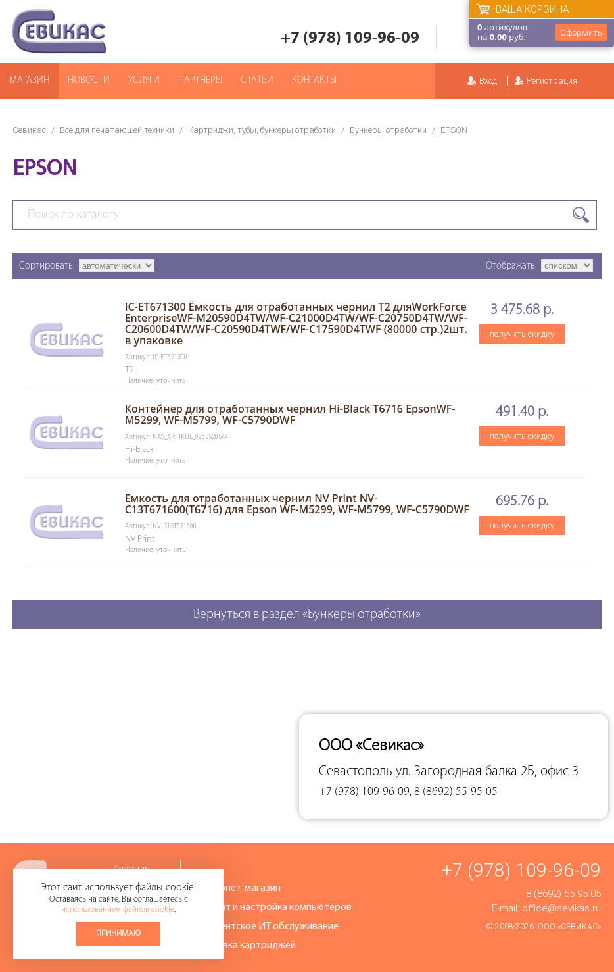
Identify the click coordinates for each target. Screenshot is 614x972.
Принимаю (118, 933)
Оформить (581, 33)
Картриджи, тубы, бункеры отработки (262, 130)
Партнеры (200, 81)
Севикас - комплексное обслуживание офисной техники (59, 31)
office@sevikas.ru (561, 908)
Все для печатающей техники (117, 130)
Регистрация (552, 81)
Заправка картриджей (246, 945)
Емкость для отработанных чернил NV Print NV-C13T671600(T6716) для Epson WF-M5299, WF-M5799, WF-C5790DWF (297, 504)
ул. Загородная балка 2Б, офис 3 (487, 772)
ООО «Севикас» (569, 926)
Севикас (29, 130)
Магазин (29, 81)
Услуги (144, 81)
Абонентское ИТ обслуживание (268, 926)
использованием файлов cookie (117, 910)
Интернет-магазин (239, 888)
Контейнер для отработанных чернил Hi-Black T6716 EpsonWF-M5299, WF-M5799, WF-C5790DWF (290, 414)
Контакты (314, 81)
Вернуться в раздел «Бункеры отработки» (307, 614)
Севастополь (355, 772)
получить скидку (522, 334)
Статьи (257, 81)
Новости (89, 81)
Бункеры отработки (388, 130)
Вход (488, 81)
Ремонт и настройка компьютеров (274, 907)
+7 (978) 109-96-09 (350, 38)
